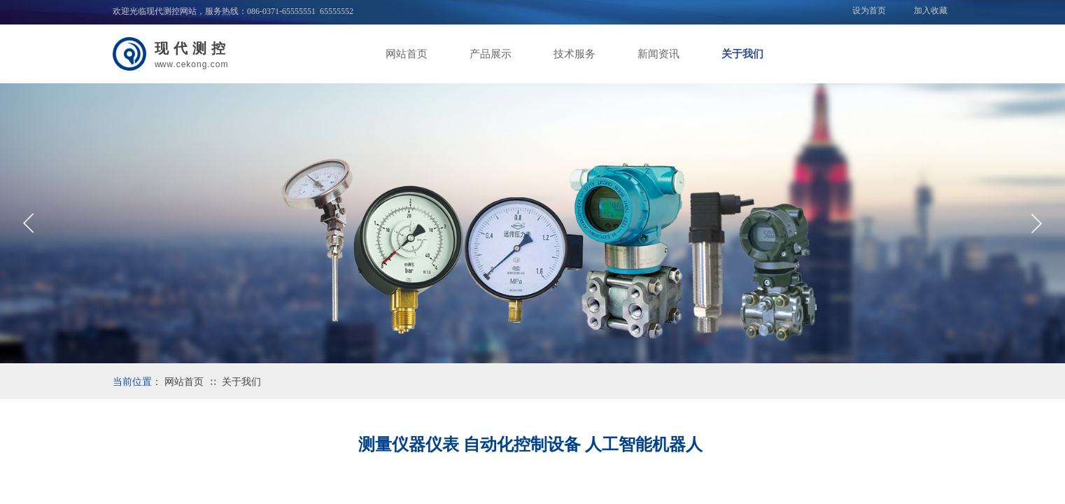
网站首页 (407, 53)
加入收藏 (930, 10)
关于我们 (742, 53)
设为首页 (869, 10)
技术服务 (574, 53)
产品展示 (491, 53)
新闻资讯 (658, 53)
